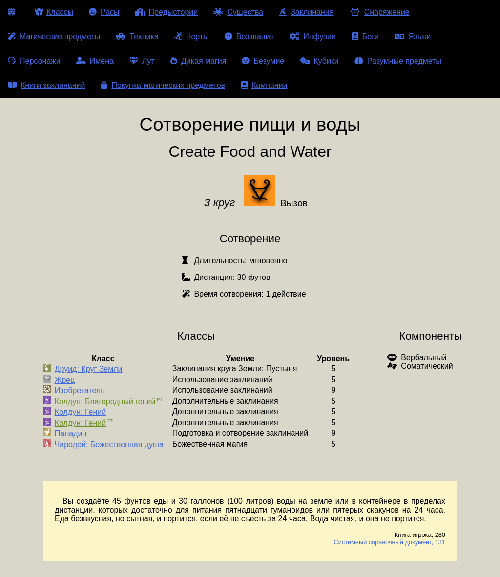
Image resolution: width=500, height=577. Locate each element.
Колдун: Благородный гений (105, 401)
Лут (142, 61)
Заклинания (306, 12)
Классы (54, 12)
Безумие (263, 61)
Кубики (319, 61)
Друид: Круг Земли (89, 369)
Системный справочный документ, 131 (389, 542)
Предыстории (166, 12)
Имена (95, 61)
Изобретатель (80, 390)
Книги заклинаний (46, 85)
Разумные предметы (397, 61)
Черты (191, 36)
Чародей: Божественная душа (109, 444)
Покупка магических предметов (163, 85)
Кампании (264, 85)
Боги (365, 36)
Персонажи (34, 61)
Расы (104, 12)
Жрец (65, 380)
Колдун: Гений (80, 412)
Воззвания (249, 36)
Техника (137, 36)
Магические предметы (54, 36)
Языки (413, 36)
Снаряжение (379, 12)
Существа (238, 12)
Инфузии (313, 36)
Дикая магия (198, 61)
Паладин (71, 433)
